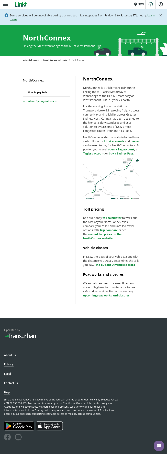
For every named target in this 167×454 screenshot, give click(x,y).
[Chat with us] (159, 446)
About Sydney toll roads (40, 101)
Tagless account (94, 153)
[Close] (161, 15)
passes (135, 141)
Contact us (11, 383)
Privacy (9, 364)
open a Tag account (121, 149)
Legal (7, 374)
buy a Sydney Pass (121, 153)
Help (7, 392)
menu (5, 4)
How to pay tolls (37, 92)
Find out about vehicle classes (114, 265)
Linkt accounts (114, 141)
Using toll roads (31, 59)
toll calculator (112, 218)
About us (10, 355)
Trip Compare (109, 230)
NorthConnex (33, 80)
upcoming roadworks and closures (106, 295)
